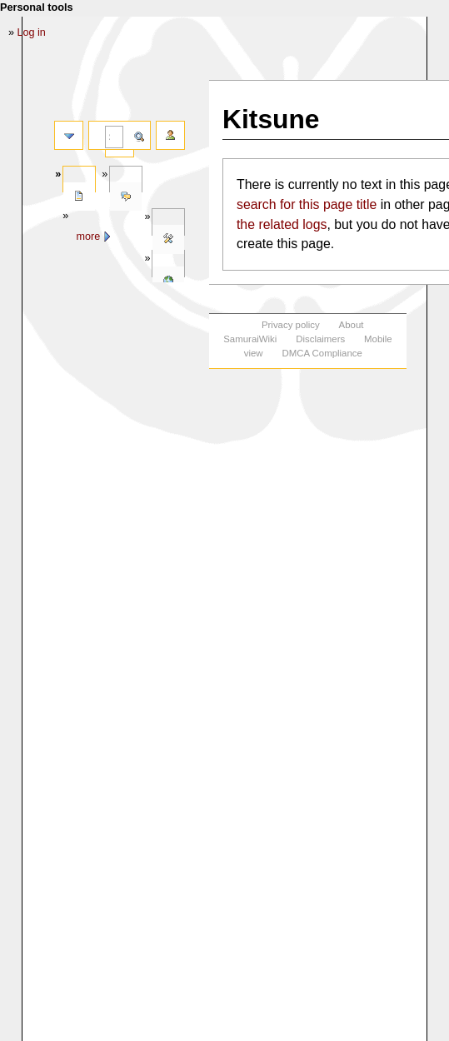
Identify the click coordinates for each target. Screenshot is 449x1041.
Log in (31, 32)
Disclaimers (320, 339)
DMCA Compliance (322, 353)
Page (79, 197)
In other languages (168, 281)
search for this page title (307, 204)
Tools (168, 239)
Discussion (126, 197)
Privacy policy (291, 325)
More (88, 236)
